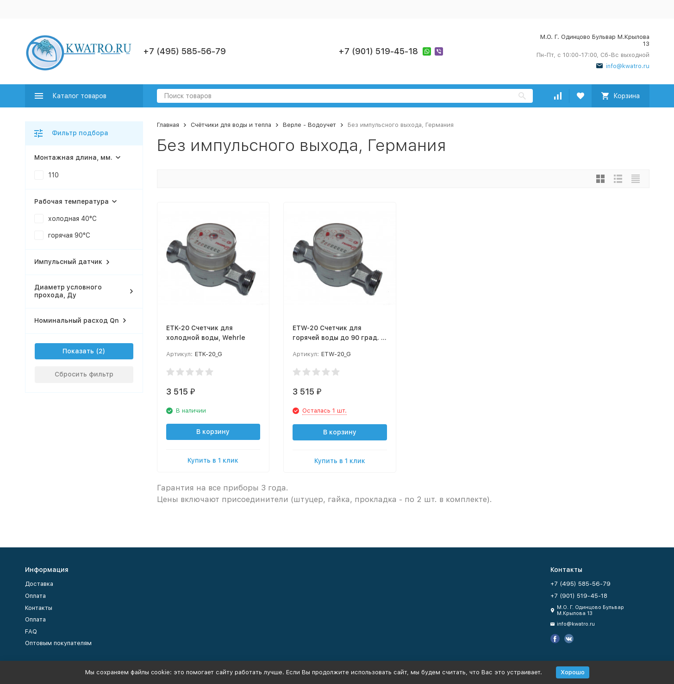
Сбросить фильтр (84, 374)
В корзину (213, 431)
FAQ (31, 631)
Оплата (35, 595)
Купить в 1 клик (212, 460)
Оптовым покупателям (58, 643)
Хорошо (573, 672)
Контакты (38, 607)
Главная (168, 124)
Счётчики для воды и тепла (231, 124)
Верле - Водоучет (309, 124)
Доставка (39, 583)
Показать (78, 351)
